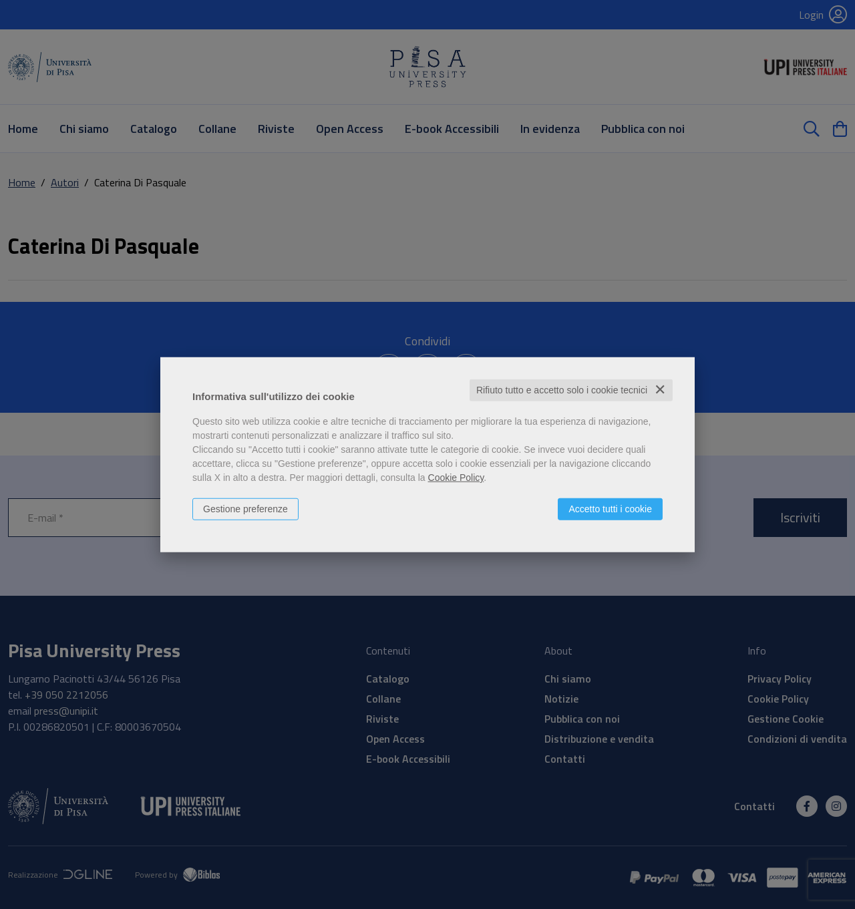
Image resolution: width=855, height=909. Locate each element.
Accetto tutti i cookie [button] (610, 509)
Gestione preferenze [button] (245, 509)
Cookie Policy (456, 477)
